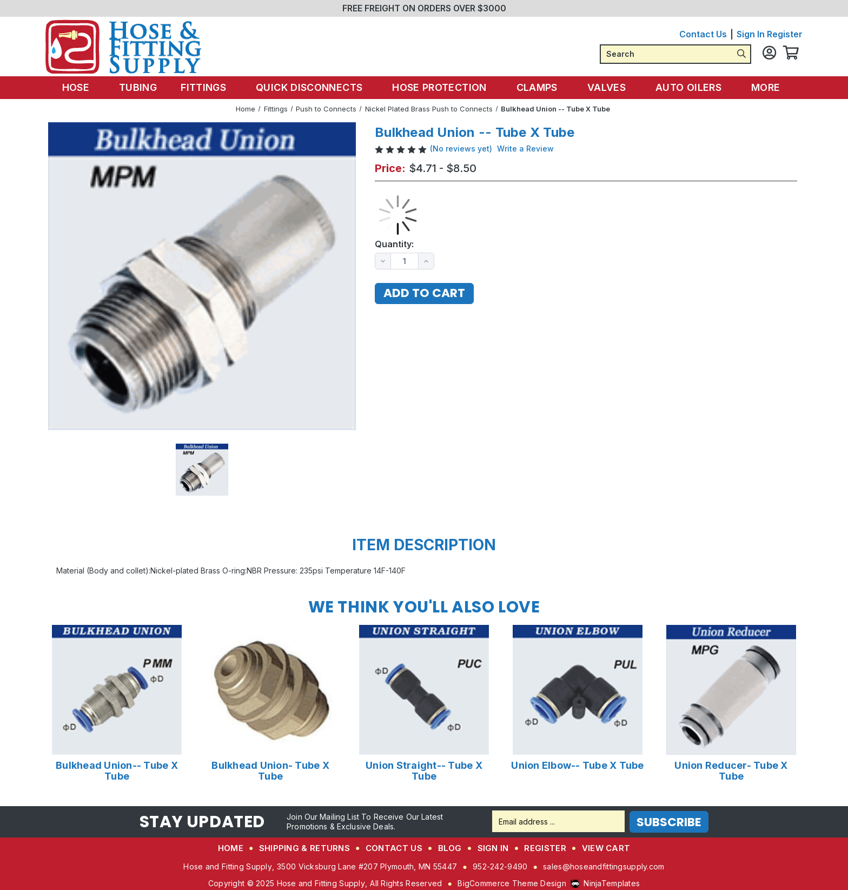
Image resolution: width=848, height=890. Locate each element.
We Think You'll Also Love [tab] (424, 607)
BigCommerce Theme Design (512, 881)
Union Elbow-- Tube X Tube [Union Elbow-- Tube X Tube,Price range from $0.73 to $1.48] (577, 765)
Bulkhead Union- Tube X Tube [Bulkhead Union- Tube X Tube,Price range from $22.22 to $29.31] (270, 770)
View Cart (606, 846)
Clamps (537, 87)
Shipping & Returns (304, 846)
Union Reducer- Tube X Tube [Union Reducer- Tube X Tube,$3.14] (730, 770)
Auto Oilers (685, 87)
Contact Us (703, 34)
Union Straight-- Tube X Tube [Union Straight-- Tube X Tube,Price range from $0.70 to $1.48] (424, 770)
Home (230, 846)
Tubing (144, 87)
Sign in (751, 34)
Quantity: (394, 244)
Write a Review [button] (525, 148)
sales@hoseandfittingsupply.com (603, 864)
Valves (605, 87)
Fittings (210, 87)
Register (785, 34)
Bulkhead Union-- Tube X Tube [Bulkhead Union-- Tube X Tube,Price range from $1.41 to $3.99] (117, 770)
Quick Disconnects (314, 87)
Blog (450, 846)
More (760, 87)
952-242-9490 (500, 864)
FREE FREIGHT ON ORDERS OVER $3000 (424, 8)
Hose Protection (442, 87)
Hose (87, 87)
